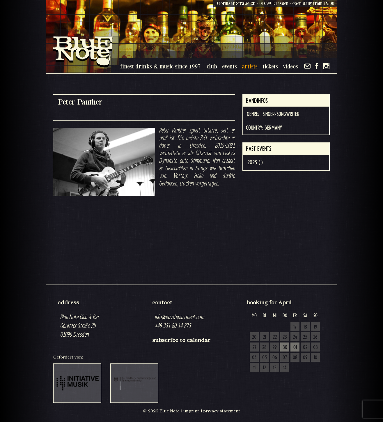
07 (285, 357)
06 (274, 357)
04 (254, 357)
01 (295, 347)
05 (264, 357)
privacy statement (221, 411)
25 (305, 337)
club (212, 66)
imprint (191, 411)
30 (285, 347)
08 (295, 357)
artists (250, 66)
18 (305, 327)
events (229, 66)
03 (315, 347)
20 (254, 337)
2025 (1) (255, 162)
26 (315, 337)
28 (264, 347)
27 (254, 347)
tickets (270, 66)
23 (285, 337)
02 (305, 347)
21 (264, 337)
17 (295, 327)
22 (275, 337)
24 (295, 337)
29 (274, 347)
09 (305, 357)
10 (315, 357)
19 (315, 327)
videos (290, 66)
